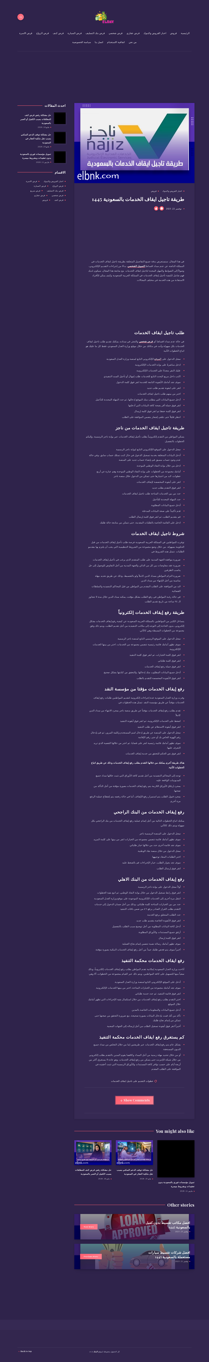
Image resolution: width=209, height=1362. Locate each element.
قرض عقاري (133, 33)
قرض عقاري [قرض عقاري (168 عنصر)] (39, 195)
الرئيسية (185, 33)
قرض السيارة (75, 33)
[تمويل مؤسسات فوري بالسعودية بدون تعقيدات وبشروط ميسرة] (60, 157)
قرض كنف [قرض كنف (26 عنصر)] (58, 200)
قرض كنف (58, 33)
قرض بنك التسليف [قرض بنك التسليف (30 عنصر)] (55, 191)
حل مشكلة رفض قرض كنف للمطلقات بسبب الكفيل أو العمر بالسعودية (35, 119)
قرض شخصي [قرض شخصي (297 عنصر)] (57, 195)
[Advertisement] (122, 72)
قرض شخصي (116, 33)
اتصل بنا (99, 42)
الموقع (157, 358)
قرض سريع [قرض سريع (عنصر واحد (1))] (35, 191)
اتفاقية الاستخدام (116, 42)
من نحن (133, 42)
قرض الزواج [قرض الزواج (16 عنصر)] (58, 186)
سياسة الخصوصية (81, 42)
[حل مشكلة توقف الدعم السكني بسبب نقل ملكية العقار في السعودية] (60, 137)
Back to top (25, 1351)
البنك (96, 1351)
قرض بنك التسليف (95, 33)
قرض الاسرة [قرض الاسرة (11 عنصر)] (31, 181)
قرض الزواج (42, 33)
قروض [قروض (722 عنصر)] (45, 200)
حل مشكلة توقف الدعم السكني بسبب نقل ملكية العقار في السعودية (36, 138)
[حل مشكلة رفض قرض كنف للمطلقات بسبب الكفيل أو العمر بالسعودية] (60, 118)
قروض (173, 33)
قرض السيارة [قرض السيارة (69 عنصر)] (40, 186)
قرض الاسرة (25, 33)
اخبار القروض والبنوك (155, 33)
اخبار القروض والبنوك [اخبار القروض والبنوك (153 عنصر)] (53, 181)
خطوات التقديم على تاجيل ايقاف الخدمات (132, 1081)
